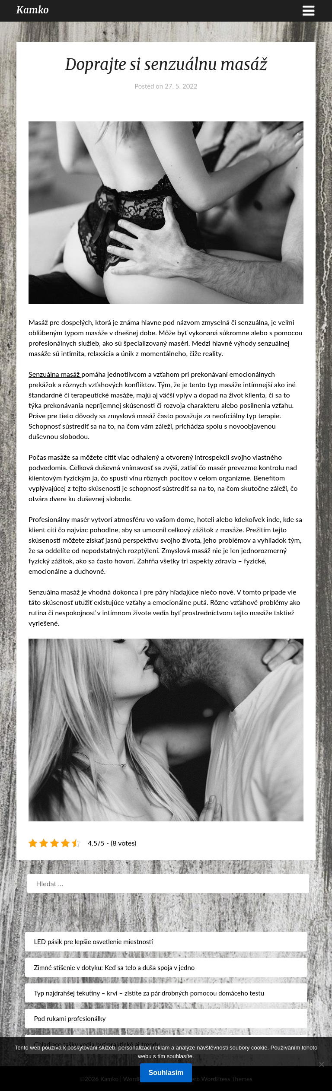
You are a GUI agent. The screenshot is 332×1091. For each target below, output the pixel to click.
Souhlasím (166, 1072)
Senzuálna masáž (55, 374)
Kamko (32, 10)
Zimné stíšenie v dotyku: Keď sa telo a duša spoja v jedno (114, 967)
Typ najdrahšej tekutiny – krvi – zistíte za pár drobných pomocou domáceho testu (149, 993)
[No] (321, 1064)
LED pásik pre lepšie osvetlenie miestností (93, 941)
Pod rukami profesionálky (69, 1018)
